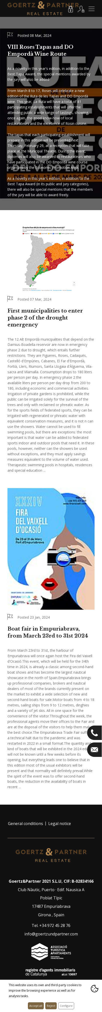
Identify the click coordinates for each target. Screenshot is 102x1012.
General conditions (25, 823)
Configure (66, 1006)
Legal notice (59, 823)
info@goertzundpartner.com (51, 934)
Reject (51, 1006)
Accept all (35, 1006)
